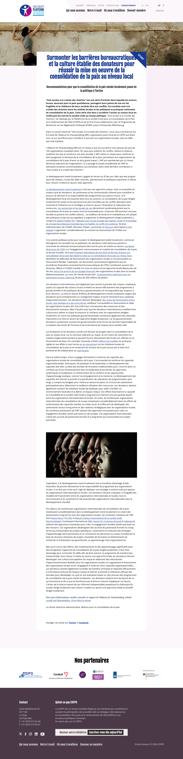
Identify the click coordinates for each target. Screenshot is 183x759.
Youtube (42, 734)
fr (147, 5)
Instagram (30, 734)
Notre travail (94, 10)
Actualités (80, 5)
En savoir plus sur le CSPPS (68, 721)
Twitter (159, 5)
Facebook (163, 5)
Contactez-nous (113, 5)
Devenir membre (136, 10)
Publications (91, 5)
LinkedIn (36, 734)
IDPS (111, 715)
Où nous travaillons (114, 10)
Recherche (160, 11)
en (142, 5)
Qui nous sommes (75, 10)
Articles (101, 5)
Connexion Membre (128, 5)
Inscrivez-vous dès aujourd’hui (105, 732)
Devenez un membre (91, 744)
